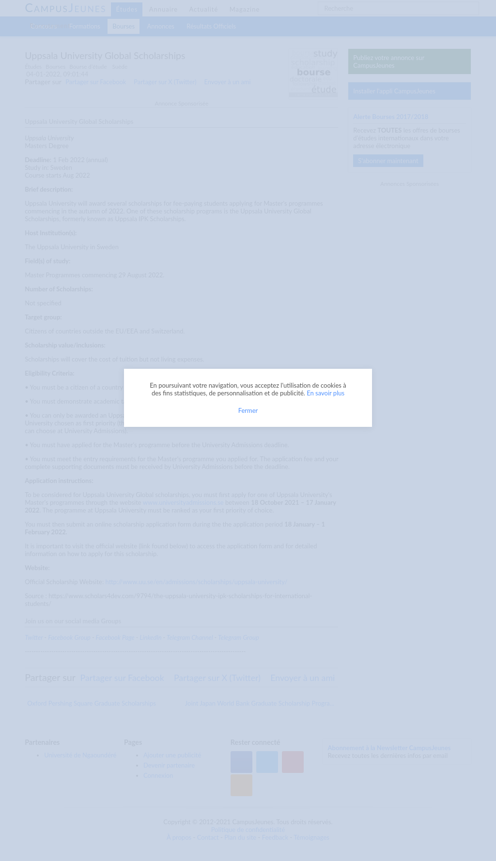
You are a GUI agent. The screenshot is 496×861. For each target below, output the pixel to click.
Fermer (248, 410)
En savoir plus (325, 393)
